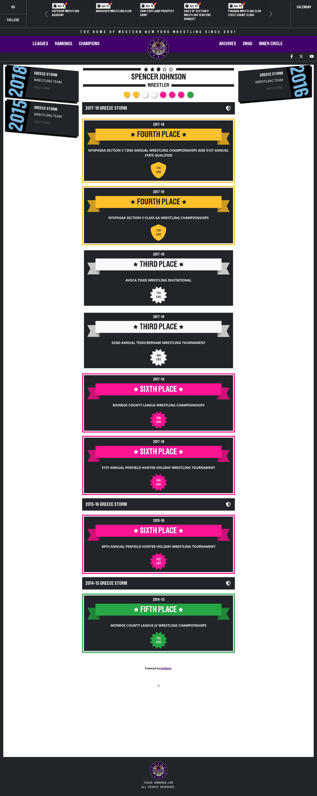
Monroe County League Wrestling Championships (158, 405)
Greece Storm (45, 74)
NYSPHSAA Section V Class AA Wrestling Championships (158, 218)
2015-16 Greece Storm (106, 504)
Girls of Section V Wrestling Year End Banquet (197, 15)
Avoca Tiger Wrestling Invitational (158, 280)
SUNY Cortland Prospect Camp (157, 13)
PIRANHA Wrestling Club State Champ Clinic (244, 13)
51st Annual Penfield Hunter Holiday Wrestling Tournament (158, 467)
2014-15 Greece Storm (106, 583)
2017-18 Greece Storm (106, 108)
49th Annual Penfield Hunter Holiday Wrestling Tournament (158, 546)
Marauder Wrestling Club (114, 11)
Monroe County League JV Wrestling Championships (159, 625)
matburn (165, 668)
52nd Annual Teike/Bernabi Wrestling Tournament (158, 342)
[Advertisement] (43, 175)
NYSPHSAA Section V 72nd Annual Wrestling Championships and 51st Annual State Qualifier (158, 153)
